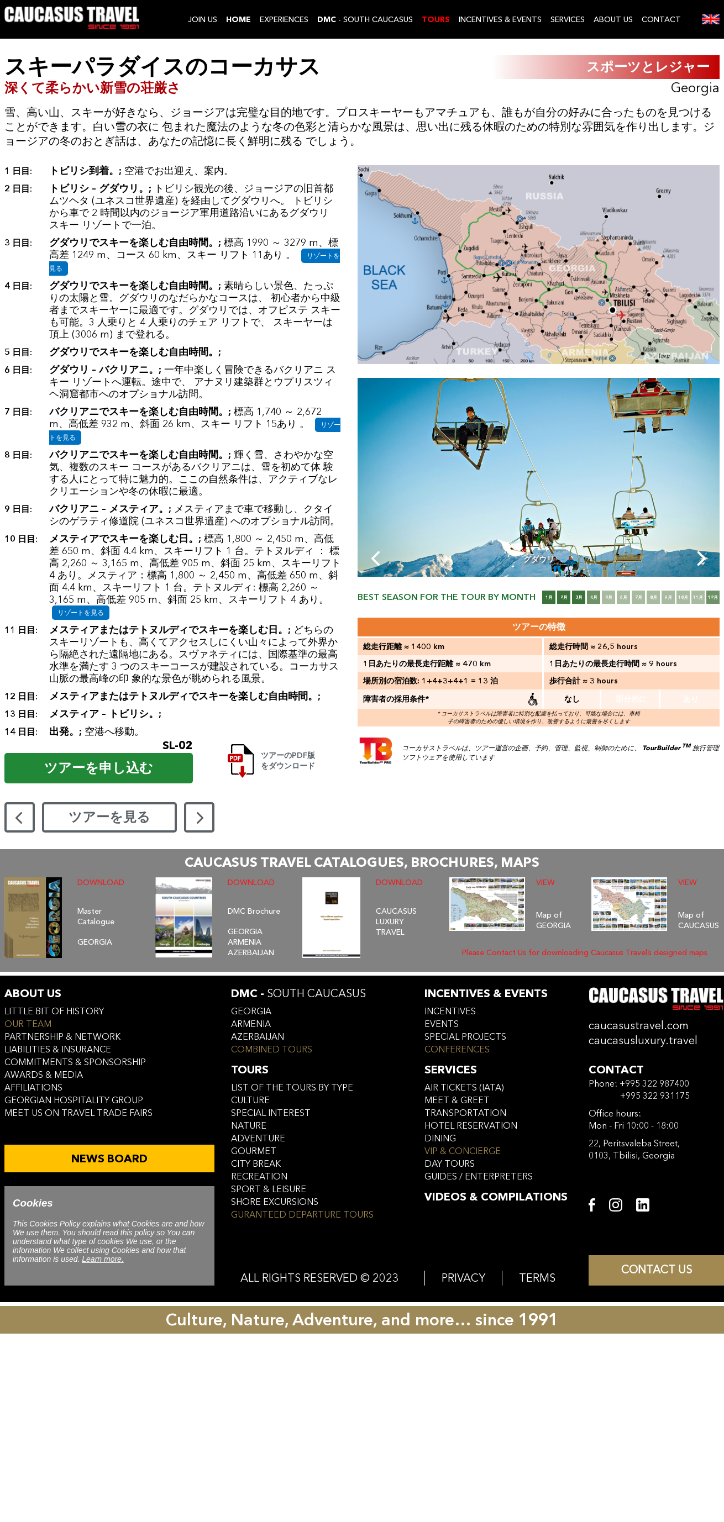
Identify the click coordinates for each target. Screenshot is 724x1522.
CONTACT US (656, 1270)
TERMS (537, 1278)
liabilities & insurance (57, 1050)
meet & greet (457, 1100)
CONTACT (661, 19)
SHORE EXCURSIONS (274, 1202)
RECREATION (259, 1177)
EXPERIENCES (284, 19)
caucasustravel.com (639, 1025)
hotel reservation (470, 1126)
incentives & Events (486, 993)
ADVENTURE (258, 1139)
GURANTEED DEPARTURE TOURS (302, 1215)
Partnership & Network (62, 1037)
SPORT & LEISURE (268, 1189)
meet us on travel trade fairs (78, 1113)
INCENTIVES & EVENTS (500, 19)
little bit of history (54, 1011)
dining (440, 1139)
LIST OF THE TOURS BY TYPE (292, 1088)
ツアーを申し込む (98, 768)
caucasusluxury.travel (643, 1040)
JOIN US (202, 19)
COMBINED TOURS (271, 1050)
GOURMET (253, 1151)
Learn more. (102, 1259)
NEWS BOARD (109, 1158)
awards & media (43, 1075)
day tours (449, 1164)
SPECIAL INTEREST (271, 1113)
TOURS (436, 19)
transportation (465, 1113)
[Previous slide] (376, 558)
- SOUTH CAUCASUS (365, 19)
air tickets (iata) (463, 1088)
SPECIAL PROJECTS (465, 1037)
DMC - (298, 993)
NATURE (248, 1126)
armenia (251, 1024)
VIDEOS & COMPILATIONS (496, 1196)
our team (27, 1024)
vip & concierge (462, 1151)
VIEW (545, 882)
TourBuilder (666, 748)
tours (250, 1069)
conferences (457, 1050)
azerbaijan (257, 1037)
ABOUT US (613, 19)
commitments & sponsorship (75, 1062)
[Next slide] (700, 558)
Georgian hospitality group (73, 1100)
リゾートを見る (80, 612)
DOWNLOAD (100, 882)
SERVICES (567, 19)
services (450, 1069)
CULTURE (250, 1100)
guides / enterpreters (478, 1177)
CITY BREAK (256, 1164)
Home (238, 19)
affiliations (33, 1088)
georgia (251, 1011)
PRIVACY (463, 1278)
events (441, 1024)
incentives (450, 1011)
